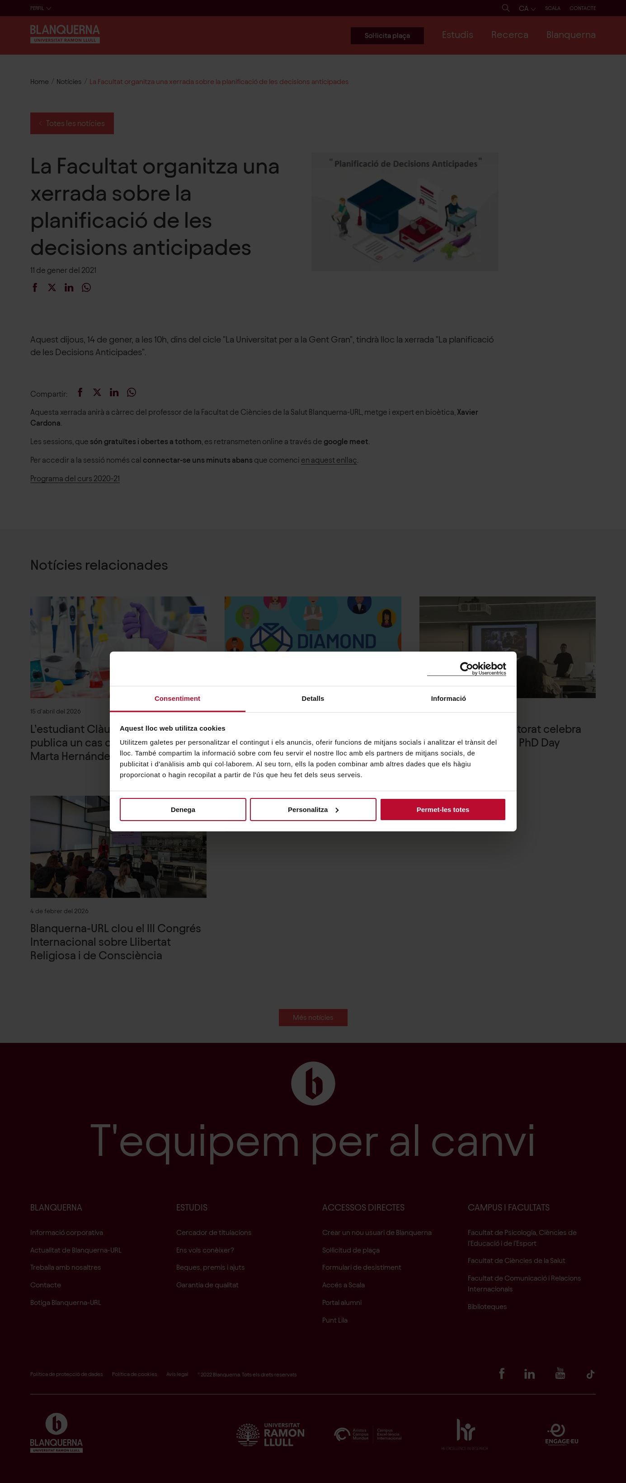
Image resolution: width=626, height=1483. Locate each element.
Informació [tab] (448, 698)
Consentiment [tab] (177, 698)
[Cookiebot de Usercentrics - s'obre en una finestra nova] (466, 669)
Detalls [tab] (313, 698)
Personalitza (313, 809)
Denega (183, 809)
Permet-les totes (443, 809)
